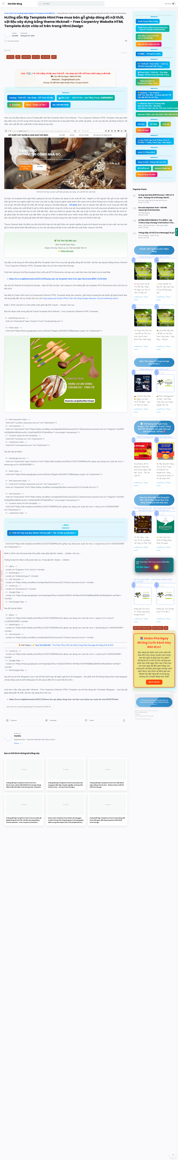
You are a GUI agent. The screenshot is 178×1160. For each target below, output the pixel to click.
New (89, 60)
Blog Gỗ (71, 60)
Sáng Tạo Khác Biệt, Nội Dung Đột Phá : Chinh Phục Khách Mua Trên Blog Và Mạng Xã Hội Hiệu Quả (150, 499)
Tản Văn (46, 60)
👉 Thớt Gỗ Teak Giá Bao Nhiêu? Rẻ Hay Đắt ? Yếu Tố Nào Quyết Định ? (78, 563)
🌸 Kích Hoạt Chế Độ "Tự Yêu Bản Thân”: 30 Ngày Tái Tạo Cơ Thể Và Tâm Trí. (141, 287)
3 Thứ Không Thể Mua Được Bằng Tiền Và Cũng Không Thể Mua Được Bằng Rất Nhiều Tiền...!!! (151, 701)
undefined (137, 296)
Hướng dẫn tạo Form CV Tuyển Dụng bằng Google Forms (140, 610)
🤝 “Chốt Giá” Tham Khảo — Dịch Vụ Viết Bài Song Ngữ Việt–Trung (151, 65)
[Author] (50, 39)
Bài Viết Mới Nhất (79, 118)
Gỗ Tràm (139, 124)
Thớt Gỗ (164, 124)
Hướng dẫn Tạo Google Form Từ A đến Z (164, 609)
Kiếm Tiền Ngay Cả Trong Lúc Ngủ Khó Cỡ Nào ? (150, 361)
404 (164, 627)
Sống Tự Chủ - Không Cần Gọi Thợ (150, 162)
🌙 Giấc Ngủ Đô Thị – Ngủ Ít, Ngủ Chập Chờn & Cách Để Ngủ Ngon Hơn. (164, 287)
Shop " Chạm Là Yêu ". (55, 118)
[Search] (71, 3)
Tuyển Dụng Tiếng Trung (146, 21)
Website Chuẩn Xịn (161, 168)
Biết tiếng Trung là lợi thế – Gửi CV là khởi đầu (147, 37)
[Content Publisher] (142, 235)
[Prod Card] (140, 200)
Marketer (61, 60)
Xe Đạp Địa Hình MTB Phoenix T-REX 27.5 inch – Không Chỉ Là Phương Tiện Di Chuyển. (154, 196)
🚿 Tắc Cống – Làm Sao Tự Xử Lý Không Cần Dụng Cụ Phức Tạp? (141, 539)
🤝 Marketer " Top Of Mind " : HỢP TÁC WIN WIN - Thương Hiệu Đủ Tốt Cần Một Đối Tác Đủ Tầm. (153, 95)
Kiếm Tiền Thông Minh (141, 627)
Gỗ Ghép (152, 124)
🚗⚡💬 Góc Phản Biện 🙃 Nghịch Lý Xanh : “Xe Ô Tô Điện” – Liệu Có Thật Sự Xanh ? (141, 400)
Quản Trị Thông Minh (145, 152)
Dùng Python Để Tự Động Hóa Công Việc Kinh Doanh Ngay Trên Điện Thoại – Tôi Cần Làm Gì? (141, 469)
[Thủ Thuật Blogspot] (143, 212)
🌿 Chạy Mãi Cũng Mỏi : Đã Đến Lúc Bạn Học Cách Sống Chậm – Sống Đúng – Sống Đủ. (164, 334)
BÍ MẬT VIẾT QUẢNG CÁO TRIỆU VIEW (150, 249)
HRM (53, 60)
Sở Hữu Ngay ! (142, 566)
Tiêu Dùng (81, 60)
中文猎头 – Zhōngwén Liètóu (147, 54)
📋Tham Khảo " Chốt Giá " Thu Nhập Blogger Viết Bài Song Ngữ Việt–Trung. (152, 73)
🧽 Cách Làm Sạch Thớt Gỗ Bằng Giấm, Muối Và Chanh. (163, 539)
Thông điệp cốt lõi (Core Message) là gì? (155, 232)
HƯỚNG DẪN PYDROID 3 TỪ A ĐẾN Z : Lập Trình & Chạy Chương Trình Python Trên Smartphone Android (154, 221)
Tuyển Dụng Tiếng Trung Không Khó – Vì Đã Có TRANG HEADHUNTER (151, 29)
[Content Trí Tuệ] (153, 235)
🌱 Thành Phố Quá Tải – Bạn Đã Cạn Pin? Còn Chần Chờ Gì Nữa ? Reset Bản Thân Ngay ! (141, 335)
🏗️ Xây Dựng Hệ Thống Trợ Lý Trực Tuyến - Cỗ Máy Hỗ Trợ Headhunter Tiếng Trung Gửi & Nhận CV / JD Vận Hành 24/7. (164, 470)
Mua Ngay (153, 681)
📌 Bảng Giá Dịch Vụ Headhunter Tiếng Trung (146, 82)
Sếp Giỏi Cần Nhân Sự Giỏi (147, 44)
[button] (41, 3)
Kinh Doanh (156, 627)
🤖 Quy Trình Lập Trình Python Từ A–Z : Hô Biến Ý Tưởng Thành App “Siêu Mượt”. (153, 141)
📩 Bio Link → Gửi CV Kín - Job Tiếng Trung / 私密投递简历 (72, 111)
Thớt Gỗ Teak (141, 130)
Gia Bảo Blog (15, 3)
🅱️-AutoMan (110, 111)
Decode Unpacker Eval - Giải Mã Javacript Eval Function (155, 208)
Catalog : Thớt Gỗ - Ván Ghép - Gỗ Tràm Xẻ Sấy (67, 104)
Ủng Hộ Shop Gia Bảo (145, 175)
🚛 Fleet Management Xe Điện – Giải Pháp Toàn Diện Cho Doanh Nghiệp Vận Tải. (164, 400)
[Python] (139, 225)
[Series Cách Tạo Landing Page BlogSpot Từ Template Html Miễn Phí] (64, 756)
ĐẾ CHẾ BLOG (142, 168)
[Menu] (4, 3)
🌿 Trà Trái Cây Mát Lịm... (82, 251)
